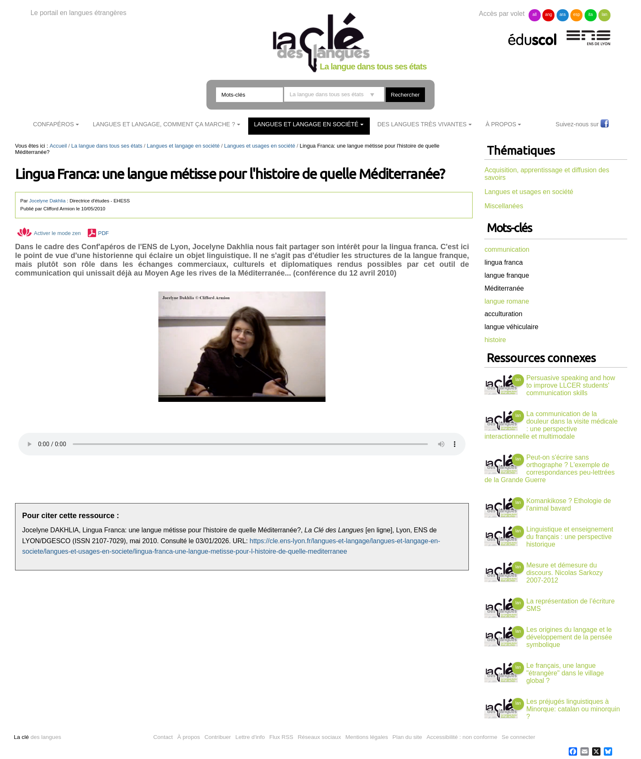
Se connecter (518, 737)
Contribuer (217, 737)
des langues (37, 737)
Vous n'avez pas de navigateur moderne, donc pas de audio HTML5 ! (241, 444)
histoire (495, 339)
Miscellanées (503, 206)
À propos (188, 737)
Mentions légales (367, 737)
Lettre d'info (250, 737)
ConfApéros (53, 124)
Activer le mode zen (49, 233)
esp (576, 14)
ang (548, 14)
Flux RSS (281, 737)
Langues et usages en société (259, 146)
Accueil (58, 146)
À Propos (501, 124)
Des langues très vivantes (422, 124)
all (534, 14)
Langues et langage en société (306, 124)
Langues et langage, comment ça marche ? (164, 124)
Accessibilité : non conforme (462, 737)
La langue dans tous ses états (106, 146)
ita (590, 14)
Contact (163, 737)
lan (604, 14)
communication (506, 249)
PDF (103, 233)
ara (562, 14)
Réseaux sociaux (319, 737)
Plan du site (407, 737)
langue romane (506, 301)
